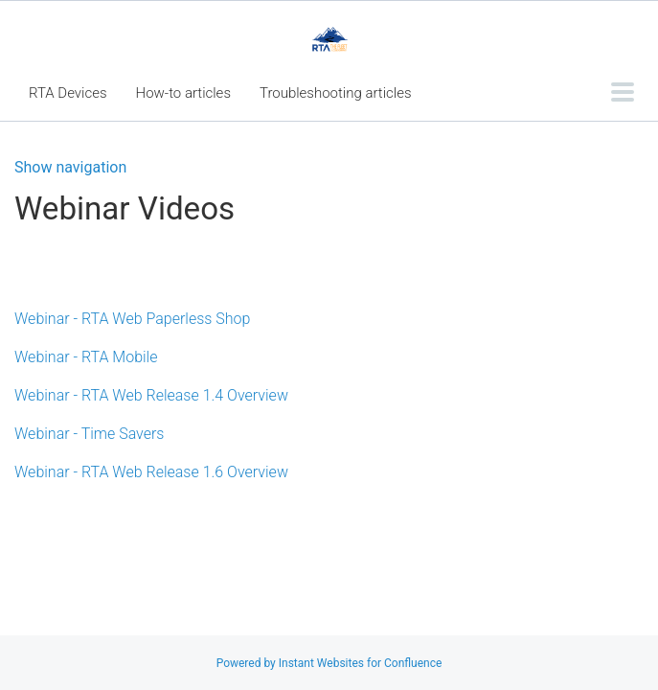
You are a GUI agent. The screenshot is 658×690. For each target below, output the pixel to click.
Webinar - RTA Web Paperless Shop (132, 319)
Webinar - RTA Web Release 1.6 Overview (151, 472)
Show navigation (70, 167)
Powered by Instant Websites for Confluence (329, 663)
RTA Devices (68, 93)
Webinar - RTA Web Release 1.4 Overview (151, 395)
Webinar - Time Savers (89, 434)
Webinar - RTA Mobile (85, 357)
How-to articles (183, 93)
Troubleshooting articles (336, 93)
